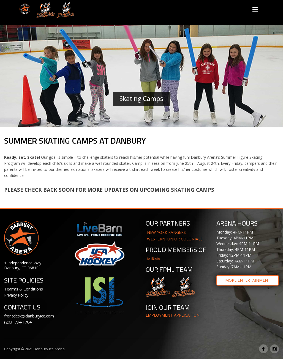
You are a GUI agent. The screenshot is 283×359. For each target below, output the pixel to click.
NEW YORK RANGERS (166, 232)
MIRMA (153, 258)
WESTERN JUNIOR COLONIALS (175, 239)
